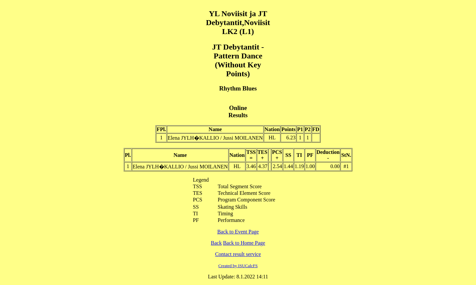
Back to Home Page (244, 243)
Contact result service (238, 254)
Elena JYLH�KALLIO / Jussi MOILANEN (215, 138)
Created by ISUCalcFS (238, 265)
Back (216, 243)
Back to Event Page (238, 231)
